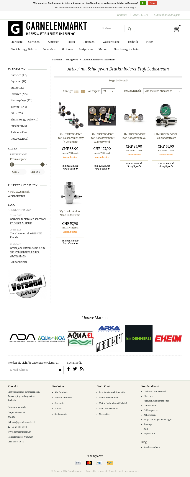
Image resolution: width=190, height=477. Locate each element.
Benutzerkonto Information (112, 392)
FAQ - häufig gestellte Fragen (158, 419)
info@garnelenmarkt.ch (21, 422)
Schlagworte (72, 59)
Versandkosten (16, 196)
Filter (150, 41)
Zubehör (48, 49)
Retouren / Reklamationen (156, 400)
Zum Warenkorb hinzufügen (70, 167)
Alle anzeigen (18, 262)
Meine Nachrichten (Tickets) (113, 403)
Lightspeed (102, 471)
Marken (103, 49)
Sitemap (148, 424)
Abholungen (150, 415)
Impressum (149, 433)
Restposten (86, 49)
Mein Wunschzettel (108, 408)
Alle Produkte (61, 392)
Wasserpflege (112, 41)
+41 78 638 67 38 (17, 427)
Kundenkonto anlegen (167, 15)
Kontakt (122, 15)
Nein (152, 3)
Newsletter (104, 414)
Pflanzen (90, 41)
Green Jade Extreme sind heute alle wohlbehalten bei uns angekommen (27, 251)
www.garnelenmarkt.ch (19, 432)
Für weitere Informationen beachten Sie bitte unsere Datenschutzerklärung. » (95, 7)
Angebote (59, 403)
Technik (134, 41)
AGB (146, 429)
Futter (73, 41)
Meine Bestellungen (109, 397)
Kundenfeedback (152, 447)
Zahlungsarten (151, 410)
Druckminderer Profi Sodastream (99, 59)
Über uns (148, 396)
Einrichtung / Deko (24, 49)
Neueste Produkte (63, 397)
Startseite (16, 41)
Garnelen (35, 41)
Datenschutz (150, 405)
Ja (143, 3)
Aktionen (67, 49)
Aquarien (55, 41)
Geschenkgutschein (126, 49)
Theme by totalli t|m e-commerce (124, 471)
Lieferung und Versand (155, 391)
